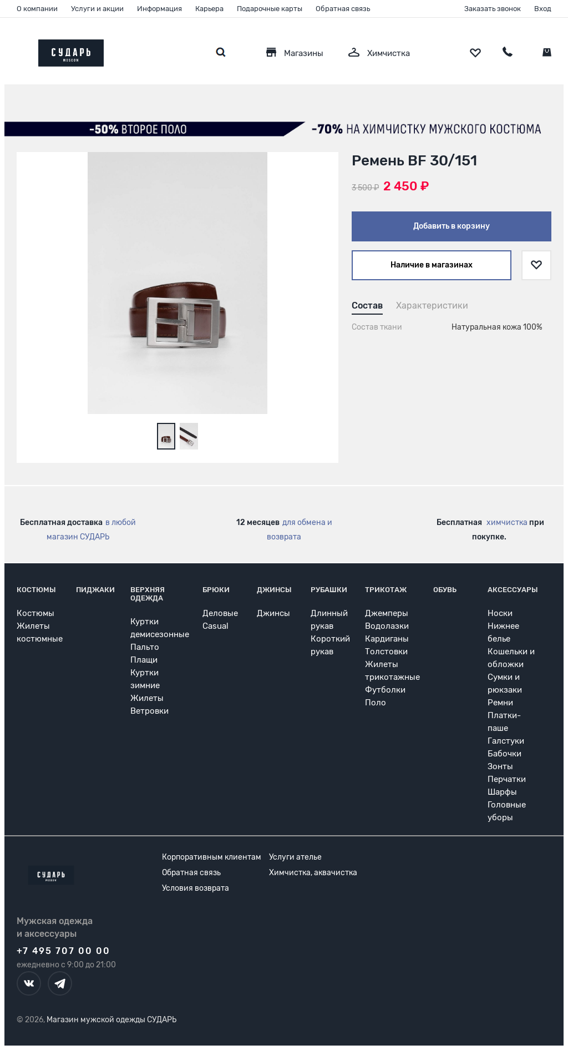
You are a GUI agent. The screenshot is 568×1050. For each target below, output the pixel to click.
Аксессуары (513, 589)
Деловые (220, 613)
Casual (215, 626)
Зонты (500, 766)
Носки (500, 613)
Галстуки (506, 741)
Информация (159, 8)
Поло (375, 703)
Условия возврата (195, 888)
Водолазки (387, 626)
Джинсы (274, 589)
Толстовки (386, 652)
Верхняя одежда (147, 593)
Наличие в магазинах (431, 265)
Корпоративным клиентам (211, 857)
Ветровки (149, 711)
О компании (37, 8)
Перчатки (507, 779)
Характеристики (432, 305)
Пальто (144, 647)
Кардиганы (387, 639)
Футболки (385, 690)
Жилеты (147, 698)
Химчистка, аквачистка (313, 872)
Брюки (216, 589)
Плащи (144, 660)
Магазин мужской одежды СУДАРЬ (111, 1019)
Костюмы (36, 589)
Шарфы (502, 792)
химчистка (507, 522)
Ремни (500, 703)
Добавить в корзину (451, 226)
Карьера (209, 8)
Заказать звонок (492, 8)
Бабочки (504, 754)
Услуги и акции (97, 8)
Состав (367, 305)
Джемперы (386, 613)
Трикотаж (386, 589)
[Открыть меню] (16, 50)
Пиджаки (95, 589)
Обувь (445, 589)
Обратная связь (343, 8)
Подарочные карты (269, 8)
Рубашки (329, 589)
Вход (542, 8)
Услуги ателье (295, 857)
